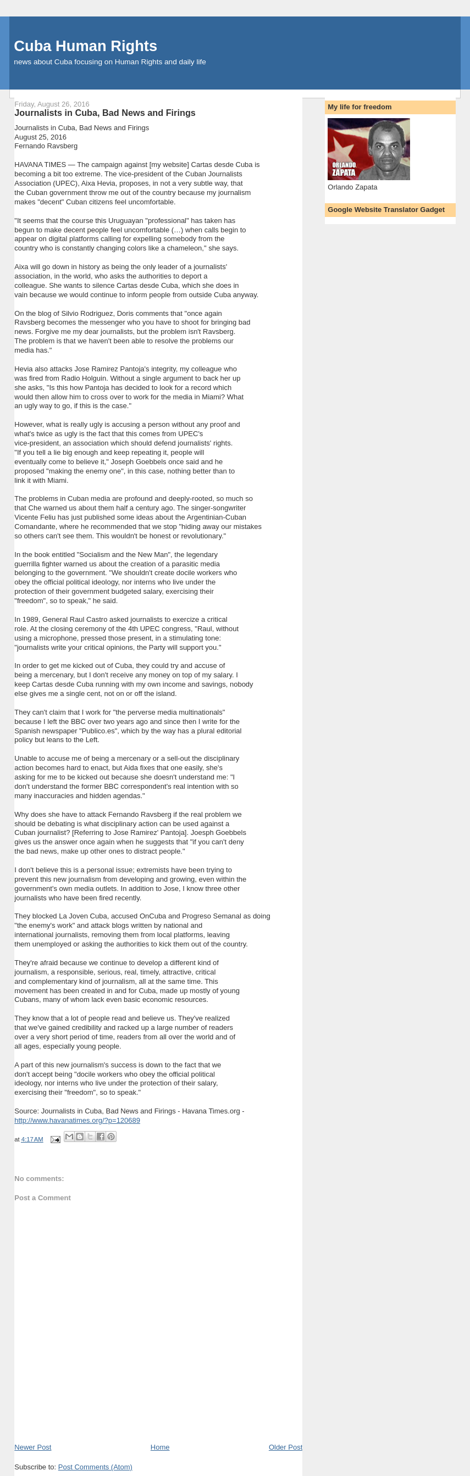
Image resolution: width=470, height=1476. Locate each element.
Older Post (285, 1447)
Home (160, 1447)
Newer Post (32, 1447)
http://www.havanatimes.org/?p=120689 (77, 1120)
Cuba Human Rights (85, 45)
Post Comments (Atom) (95, 1467)
